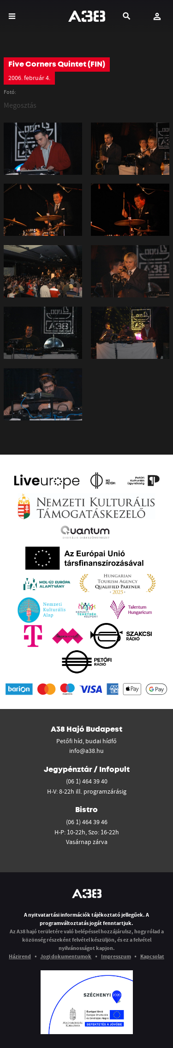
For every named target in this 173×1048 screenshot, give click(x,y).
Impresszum (116, 956)
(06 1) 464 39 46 (86, 822)
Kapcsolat (152, 956)
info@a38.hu (86, 750)
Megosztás (20, 105)
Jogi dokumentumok (65, 956)
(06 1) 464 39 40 (86, 781)
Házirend (20, 956)
